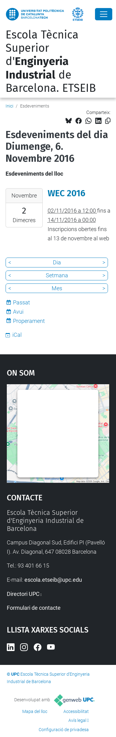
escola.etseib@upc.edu (53, 579)
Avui (18, 311)
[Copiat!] (107, 120)
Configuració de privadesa (64, 729)
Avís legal (77, 720)
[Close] (103, 14)
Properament (29, 321)
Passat (21, 302)
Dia (57, 262)
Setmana (57, 275)
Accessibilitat (76, 711)
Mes (57, 288)
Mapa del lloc (34, 711)
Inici (9, 106)
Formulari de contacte (34, 608)
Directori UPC (23, 594)
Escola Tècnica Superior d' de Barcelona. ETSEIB (51, 61)
